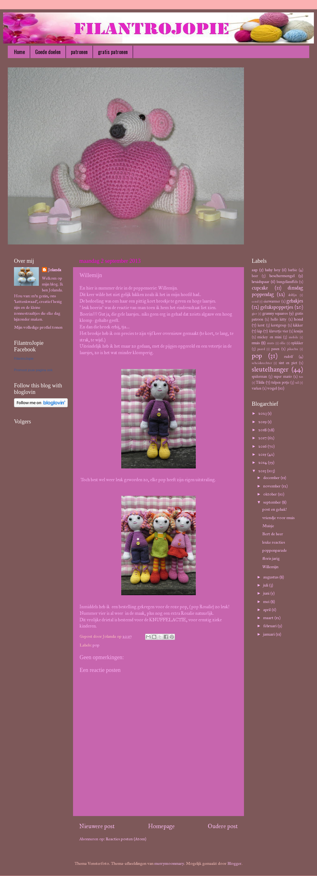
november (272, 486)
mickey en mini (269, 337)
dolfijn (292, 295)
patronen (79, 52)
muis (256, 342)
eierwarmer (272, 301)
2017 (263, 437)
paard (261, 349)
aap (255, 269)
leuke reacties (273, 542)
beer (255, 275)
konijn (298, 331)
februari (270, 625)
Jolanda (54, 269)
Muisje (268, 525)
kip (259, 331)
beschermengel (282, 275)
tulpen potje (280, 382)
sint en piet (288, 362)
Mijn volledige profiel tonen (38, 327)
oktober (270, 494)
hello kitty (279, 319)
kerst (261, 325)
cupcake (260, 288)
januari (269, 634)
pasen (275, 348)
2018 (263, 429)
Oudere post (223, 826)
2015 (262, 454)
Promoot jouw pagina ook (33, 370)
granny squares (275, 313)
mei (266, 601)
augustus (271, 577)
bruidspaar (260, 281)
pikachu (292, 349)
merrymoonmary (169, 863)
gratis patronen (113, 52)
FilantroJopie (24, 358)
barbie (292, 269)
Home (19, 52)
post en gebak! (274, 509)
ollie (283, 343)
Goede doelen (48, 52)
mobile (293, 337)
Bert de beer (272, 533)
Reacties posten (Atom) (126, 839)
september (272, 502)
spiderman (259, 376)
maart (268, 617)
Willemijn (270, 566)
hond (298, 319)
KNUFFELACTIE (167, 620)
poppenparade (274, 550)
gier (254, 314)
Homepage (161, 826)
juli (266, 585)
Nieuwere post (97, 826)
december (272, 477)
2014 (263, 462)
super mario (283, 376)
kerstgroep (278, 325)
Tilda (260, 382)
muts (270, 343)
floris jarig (271, 558)
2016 (263, 446)
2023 (263, 413)
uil (297, 383)
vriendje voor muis (278, 517)
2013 (262, 470)
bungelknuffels (287, 281)
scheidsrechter (262, 363)
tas (301, 377)
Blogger (234, 863)
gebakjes (295, 301)
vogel (272, 388)
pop (96, 645)
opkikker (297, 342)
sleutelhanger (270, 369)
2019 (263, 421)
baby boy (272, 269)
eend (255, 301)
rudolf (288, 356)
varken (256, 388)
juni (266, 593)
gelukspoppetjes (276, 307)
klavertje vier (278, 331)
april (267, 609)
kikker (298, 325)
